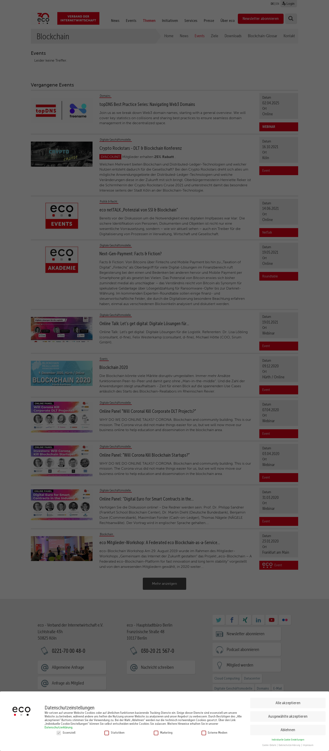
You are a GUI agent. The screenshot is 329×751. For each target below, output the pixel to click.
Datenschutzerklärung (58, 726)
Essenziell (65, 731)
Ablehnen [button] (288, 728)
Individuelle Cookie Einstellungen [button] (288, 738)
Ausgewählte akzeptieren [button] (288, 715)
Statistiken (114, 731)
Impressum (308, 744)
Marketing (163, 731)
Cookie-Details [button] (269, 744)
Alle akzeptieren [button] (288, 701)
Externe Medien (214, 731)
